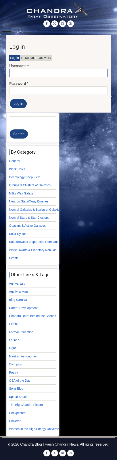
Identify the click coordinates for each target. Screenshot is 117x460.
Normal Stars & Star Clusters (29, 217)
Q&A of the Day (20, 380)
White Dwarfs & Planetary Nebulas (33, 250)
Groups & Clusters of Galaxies (30, 185)
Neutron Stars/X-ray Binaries (28, 201)
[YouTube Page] (70, 23)
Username (17, 66)
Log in (14, 57)
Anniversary (17, 283)
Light (12, 348)
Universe (15, 421)
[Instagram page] (62, 23)
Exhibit (13, 324)
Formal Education (21, 332)
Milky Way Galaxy (21, 193)
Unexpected (17, 413)
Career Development (23, 308)
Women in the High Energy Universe (34, 429)
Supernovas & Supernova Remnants (34, 242)
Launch (14, 340)
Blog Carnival (18, 299)
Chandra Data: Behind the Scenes (32, 316)
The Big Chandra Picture (26, 404)
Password (17, 83)
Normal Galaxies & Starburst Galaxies (35, 209)
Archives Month (19, 291)
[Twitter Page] (54, 23)
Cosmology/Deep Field (24, 177)
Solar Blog (16, 388)
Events (14, 258)
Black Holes (17, 169)
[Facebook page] (46, 23)
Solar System (18, 234)
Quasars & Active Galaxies (27, 225)
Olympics (15, 364)
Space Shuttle (18, 397)
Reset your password (36, 57)
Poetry (13, 372)
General (14, 161)
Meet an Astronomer (23, 356)
